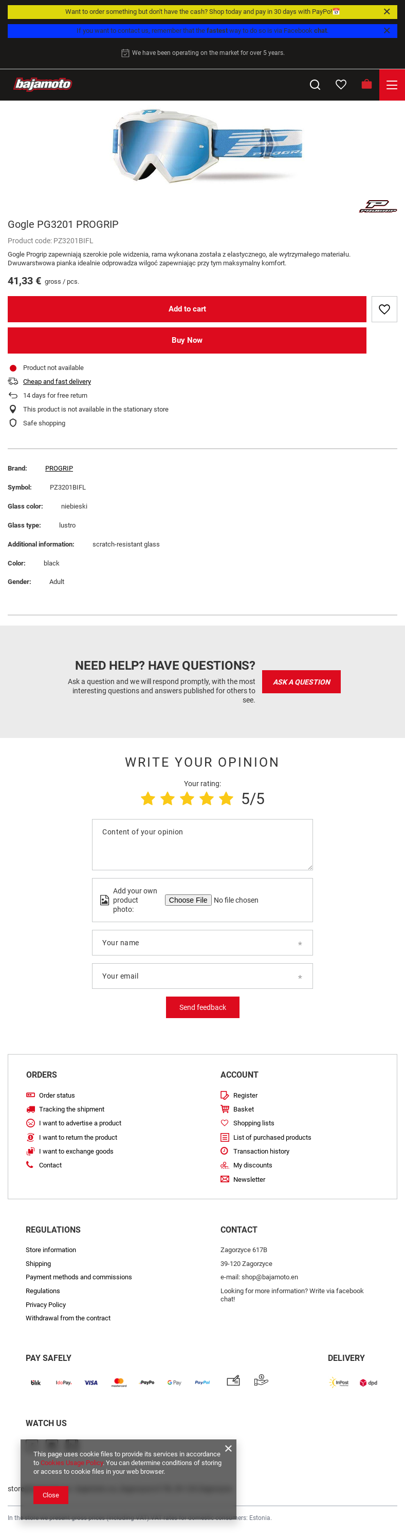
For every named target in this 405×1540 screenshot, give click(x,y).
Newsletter (249, 1179)
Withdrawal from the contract (68, 1318)
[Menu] (392, 85)
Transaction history (261, 1151)
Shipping (38, 1264)
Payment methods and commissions (79, 1277)
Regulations (43, 1291)
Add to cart (187, 309)
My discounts (252, 1165)
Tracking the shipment (71, 1109)
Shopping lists (253, 1123)
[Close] (387, 11)
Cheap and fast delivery (57, 381)
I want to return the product (78, 1137)
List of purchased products (272, 1137)
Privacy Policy (46, 1305)
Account (239, 1075)
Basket (243, 1109)
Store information (51, 1250)
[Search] (315, 84)
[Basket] (366, 84)
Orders (41, 1075)
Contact (50, 1165)
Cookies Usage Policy (72, 1463)
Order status (57, 1095)
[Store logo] (43, 84)
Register (245, 1095)
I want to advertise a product (80, 1123)
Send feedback (202, 1007)
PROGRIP (59, 468)
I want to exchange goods (76, 1151)
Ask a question (301, 682)
